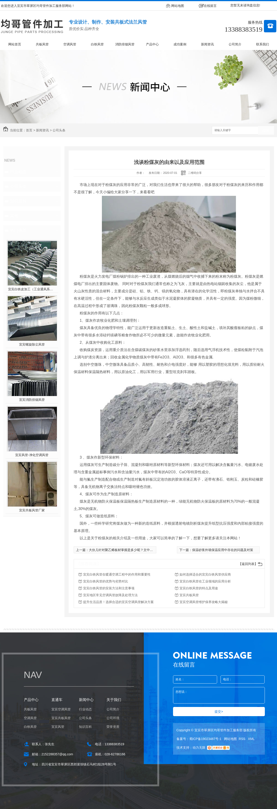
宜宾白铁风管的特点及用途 (198, 588)
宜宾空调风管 (61, 709)
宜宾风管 (57, 727)
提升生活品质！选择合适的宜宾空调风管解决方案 (118, 602)
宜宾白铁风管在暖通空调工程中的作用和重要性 (117, 574)
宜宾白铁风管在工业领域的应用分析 (205, 581)
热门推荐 (18, 230)
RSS (242, 739)
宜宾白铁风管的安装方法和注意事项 (108, 588)
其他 (14, 215)
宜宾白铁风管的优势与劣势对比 (105, 581)
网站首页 (14, 44)
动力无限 (199, 747)
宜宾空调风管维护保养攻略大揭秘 (203, 602)
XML (251, 739)
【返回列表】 (248, 564)
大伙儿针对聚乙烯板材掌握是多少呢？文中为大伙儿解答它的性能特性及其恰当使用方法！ (153, 550)
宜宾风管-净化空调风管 (31, 455)
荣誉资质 (112, 727)
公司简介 (235, 44)
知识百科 (18, 201)
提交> (219, 711)
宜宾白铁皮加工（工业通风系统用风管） (32, 289)
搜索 (266, 131)
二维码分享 (195, 173)
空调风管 (69, 44)
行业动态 (18, 171)
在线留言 (210, 6)
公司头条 (59, 130)
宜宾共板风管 (189, 595)
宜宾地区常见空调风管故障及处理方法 (110, 595)
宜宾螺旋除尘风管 (32, 344)
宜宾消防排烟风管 (32, 400)
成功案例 (179, 44)
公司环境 (112, 718)
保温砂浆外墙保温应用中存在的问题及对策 (222, 550)
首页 (29, 130)
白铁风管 (97, 44)
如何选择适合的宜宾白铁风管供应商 (205, 574)
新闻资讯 (207, 44)
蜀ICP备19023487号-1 (205, 739)
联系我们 (262, 44)
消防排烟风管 (124, 44)
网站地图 (177, 6)
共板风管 (42, 44)
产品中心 (152, 44)
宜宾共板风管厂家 (32, 510)
